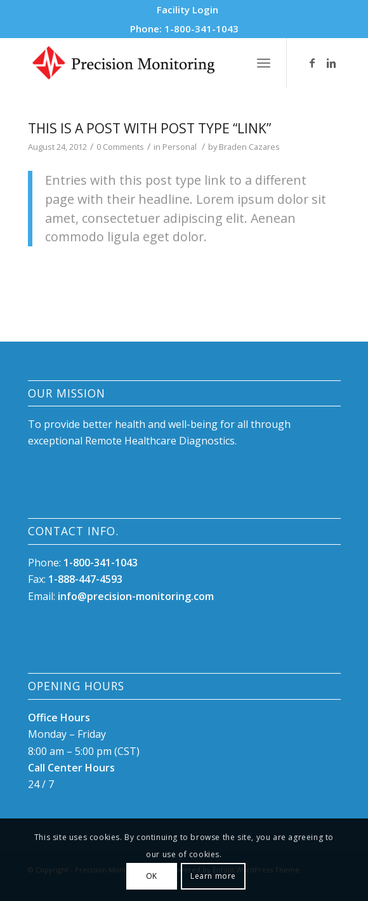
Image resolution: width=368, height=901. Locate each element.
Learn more (213, 876)
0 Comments (120, 146)
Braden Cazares (249, 146)
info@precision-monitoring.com (136, 596)
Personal (179, 146)
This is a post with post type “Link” (149, 128)
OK (151, 876)
